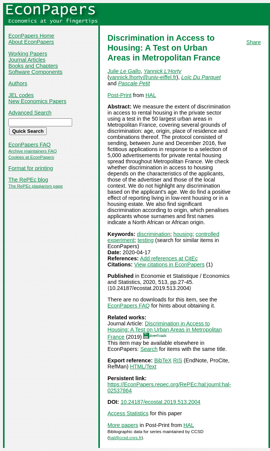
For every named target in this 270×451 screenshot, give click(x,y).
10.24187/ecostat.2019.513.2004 (160, 402)
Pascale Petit (134, 83)
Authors (17, 83)
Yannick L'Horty (162, 71)
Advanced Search (30, 113)
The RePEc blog (28, 180)
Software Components (35, 72)
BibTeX (163, 360)
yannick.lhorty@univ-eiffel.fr (143, 77)
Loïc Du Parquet (201, 77)
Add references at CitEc (169, 258)
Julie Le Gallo (124, 71)
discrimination (154, 234)
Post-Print (119, 95)
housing (183, 234)
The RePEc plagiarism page (35, 186)
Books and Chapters (33, 66)
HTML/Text (143, 366)
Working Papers (27, 54)
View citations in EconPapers (169, 264)
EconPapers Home (31, 36)
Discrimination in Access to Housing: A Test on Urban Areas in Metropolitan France (164, 330)
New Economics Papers (37, 101)
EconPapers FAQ (29, 145)
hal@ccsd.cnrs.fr (125, 437)
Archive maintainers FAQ (32, 151)
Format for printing (30, 168)
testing (145, 240)
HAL (150, 95)
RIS (177, 360)
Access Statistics (127, 413)
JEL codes (21, 95)
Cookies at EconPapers (31, 157)
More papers (122, 425)
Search (149, 349)
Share (253, 42)
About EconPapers (31, 42)
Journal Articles (27, 60)
